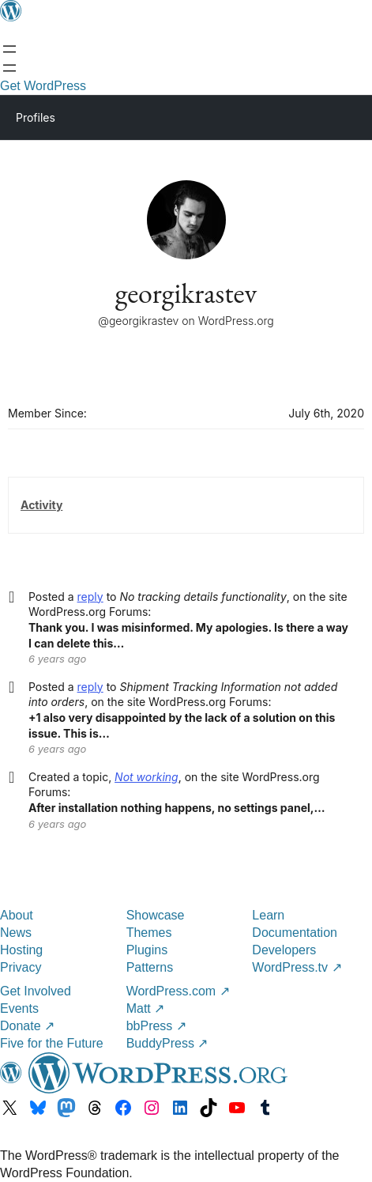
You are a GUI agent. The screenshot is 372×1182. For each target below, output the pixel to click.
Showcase (155, 915)
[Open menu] (9, 49)
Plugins (146, 950)
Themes (149, 932)
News (16, 932)
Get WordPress (43, 86)
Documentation (294, 932)
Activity (41, 505)
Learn (268, 915)
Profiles (35, 117)
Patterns (150, 967)
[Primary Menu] (337, 116)
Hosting (21, 950)
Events (19, 1008)
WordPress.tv (296, 967)
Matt (145, 1008)
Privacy (20, 967)
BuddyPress (167, 1043)
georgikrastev (186, 293)
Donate (27, 1026)
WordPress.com (178, 991)
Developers (284, 950)
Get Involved (35, 991)
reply (90, 596)
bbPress (156, 1026)
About (16, 915)
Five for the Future (51, 1043)
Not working (146, 777)
